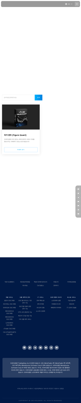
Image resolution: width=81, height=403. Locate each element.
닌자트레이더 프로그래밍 (9, 324)
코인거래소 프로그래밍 (9, 304)
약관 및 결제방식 (9, 282)
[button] (69, 4)
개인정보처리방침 (25, 282)
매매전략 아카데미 (56, 307)
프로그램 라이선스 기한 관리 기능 (25, 302)
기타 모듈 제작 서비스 (25, 319)
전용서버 (71, 304)
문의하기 (56, 285)
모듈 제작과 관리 (25, 297)
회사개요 (25, 285)
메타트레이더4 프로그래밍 (9, 312)
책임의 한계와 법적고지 (40, 282)
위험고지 (56, 282)
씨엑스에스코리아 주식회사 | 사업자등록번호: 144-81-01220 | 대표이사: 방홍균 (40, 388)
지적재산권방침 (71, 282)
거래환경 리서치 (56, 304)
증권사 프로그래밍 (9, 300)
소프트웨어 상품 (56, 300)
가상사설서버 (71, 300)
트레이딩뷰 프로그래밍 (9, 307)
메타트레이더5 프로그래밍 (9, 318)
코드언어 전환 (40, 307)
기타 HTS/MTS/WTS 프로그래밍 (9, 333)
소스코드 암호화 (40, 311)
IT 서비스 (40, 297)
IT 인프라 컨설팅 (71, 307)
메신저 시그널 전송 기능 (25, 316)
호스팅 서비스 (71, 297)
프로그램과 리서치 (56, 297)
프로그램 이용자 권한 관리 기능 (25, 307)
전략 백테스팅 (40, 300)
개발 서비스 (9, 297)
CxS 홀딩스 (40, 285)
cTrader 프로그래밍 (9, 328)
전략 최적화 (40, 304)
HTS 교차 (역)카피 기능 (25, 312)
